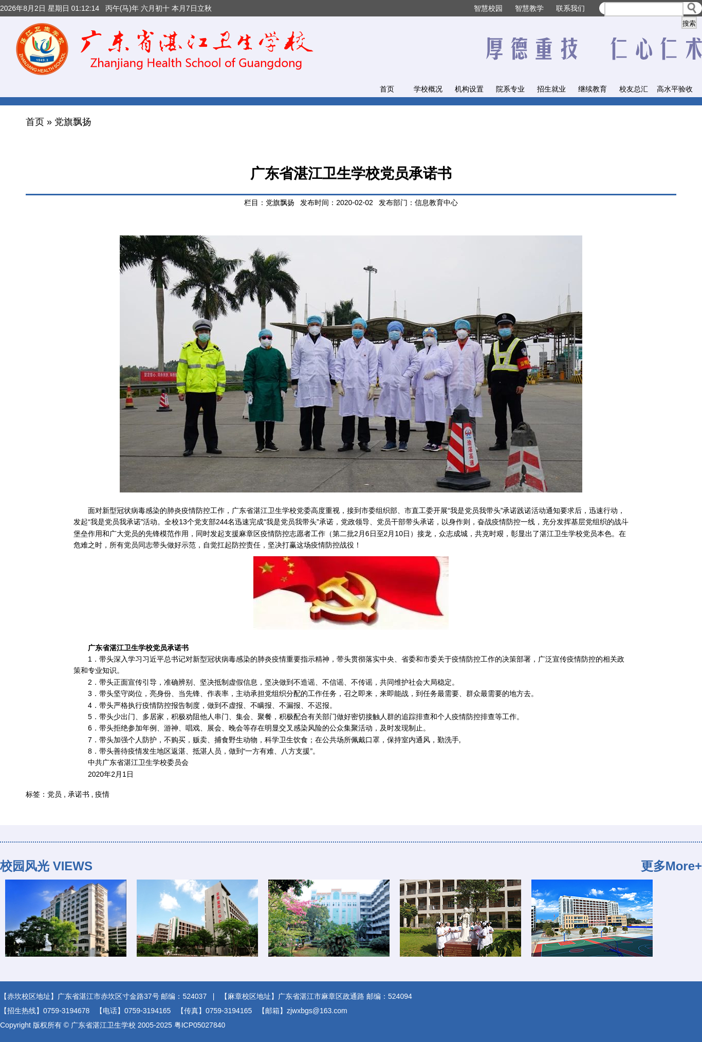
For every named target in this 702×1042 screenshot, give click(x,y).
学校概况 (428, 89)
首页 (387, 89)
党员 (54, 794)
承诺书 (78, 794)
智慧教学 (529, 8)
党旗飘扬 (72, 122)
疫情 (102, 794)
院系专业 (510, 89)
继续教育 (592, 89)
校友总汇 (633, 89)
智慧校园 (488, 8)
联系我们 (570, 8)
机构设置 (469, 89)
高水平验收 (675, 89)
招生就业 (551, 89)
